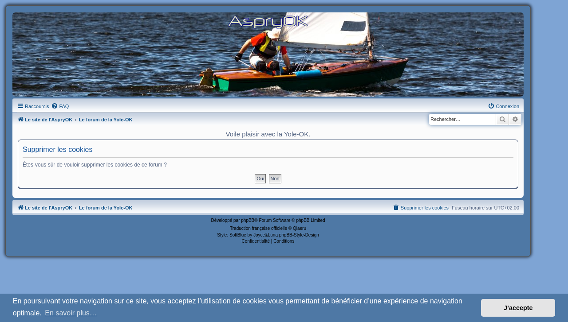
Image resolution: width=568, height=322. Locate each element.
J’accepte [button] (518, 307)
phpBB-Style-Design (299, 235)
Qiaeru (299, 228)
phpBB (247, 220)
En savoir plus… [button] (71, 313)
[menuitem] (60, 106)
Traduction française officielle (258, 228)
